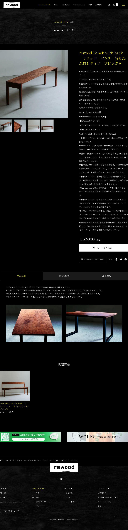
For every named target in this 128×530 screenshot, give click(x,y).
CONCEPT (4, 488)
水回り (38, 497)
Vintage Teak (79, 5)
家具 (55, 5)
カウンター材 (40, 502)
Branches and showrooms (12, 502)
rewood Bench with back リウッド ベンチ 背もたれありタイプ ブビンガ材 (15, 406)
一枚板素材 (65, 5)
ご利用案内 (102, 493)
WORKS (3, 497)
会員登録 (69, 493)
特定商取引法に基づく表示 (108, 497)
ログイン (69, 497)
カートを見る (71, 502)
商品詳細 (21, 276)
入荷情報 (98, 5)
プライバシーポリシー (106, 502)
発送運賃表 (64, 276)
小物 (90, 5)
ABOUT (3, 493)
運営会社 (101, 506)
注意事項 (106, 276)
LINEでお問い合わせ (11, 511)
